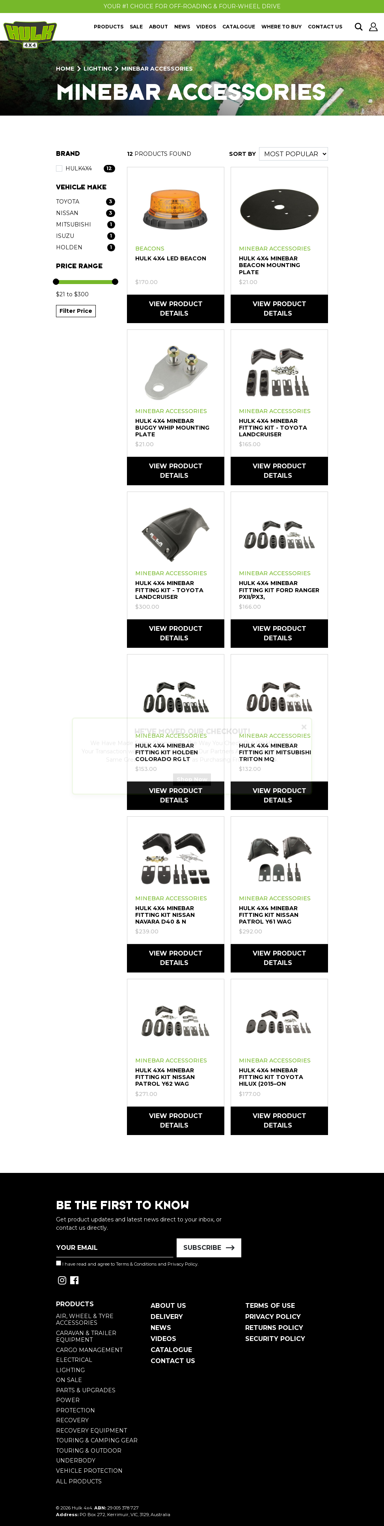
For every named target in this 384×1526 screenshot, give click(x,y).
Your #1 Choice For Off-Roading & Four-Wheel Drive (192, 6)
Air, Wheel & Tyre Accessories (85, 1320)
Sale (136, 27)
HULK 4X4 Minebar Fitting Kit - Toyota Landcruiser (273, 427)
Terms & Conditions (136, 1264)
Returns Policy (274, 1328)
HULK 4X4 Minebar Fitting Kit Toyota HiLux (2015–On (271, 1077)
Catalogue (238, 27)
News (182, 27)
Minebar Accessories (275, 248)
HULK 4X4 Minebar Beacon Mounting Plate (269, 265)
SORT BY (242, 153)
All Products (79, 1481)
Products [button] (108, 27)
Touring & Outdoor (88, 1450)
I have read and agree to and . (127, 1263)
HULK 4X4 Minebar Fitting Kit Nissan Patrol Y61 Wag (268, 915)
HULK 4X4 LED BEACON (170, 258)
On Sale (69, 1380)
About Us (168, 1305)
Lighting (70, 1370)
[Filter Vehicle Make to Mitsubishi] (85, 224)
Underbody (75, 1460)
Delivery (167, 1316)
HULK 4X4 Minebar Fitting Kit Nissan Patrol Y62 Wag (165, 1077)
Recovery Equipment (91, 1430)
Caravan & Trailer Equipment (86, 1337)
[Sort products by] (293, 154)
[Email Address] (114, 1247)
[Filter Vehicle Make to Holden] (85, 247)
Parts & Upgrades (86, 1390)
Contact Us (325, 27)
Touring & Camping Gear (97, 1440)
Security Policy (275, 1339)
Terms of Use (270, 1305)
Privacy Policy (183, 1264)
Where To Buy (281, 27)
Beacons (149, 248)
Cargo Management (89, 1350)
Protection (75, 1410)
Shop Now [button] (192, 786)
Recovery (72, 1420)
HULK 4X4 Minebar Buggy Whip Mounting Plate (172, 427)
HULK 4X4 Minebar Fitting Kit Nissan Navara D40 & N (165, 915)
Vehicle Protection (89, 1470)
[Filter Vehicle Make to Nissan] (85, 213)
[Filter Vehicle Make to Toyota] (85, 202)
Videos (206, 27)
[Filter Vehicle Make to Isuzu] (85, 236)
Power (68, 1400)
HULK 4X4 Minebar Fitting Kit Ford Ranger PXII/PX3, (279, 590)
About (158, 27)
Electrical (74, 1359)
